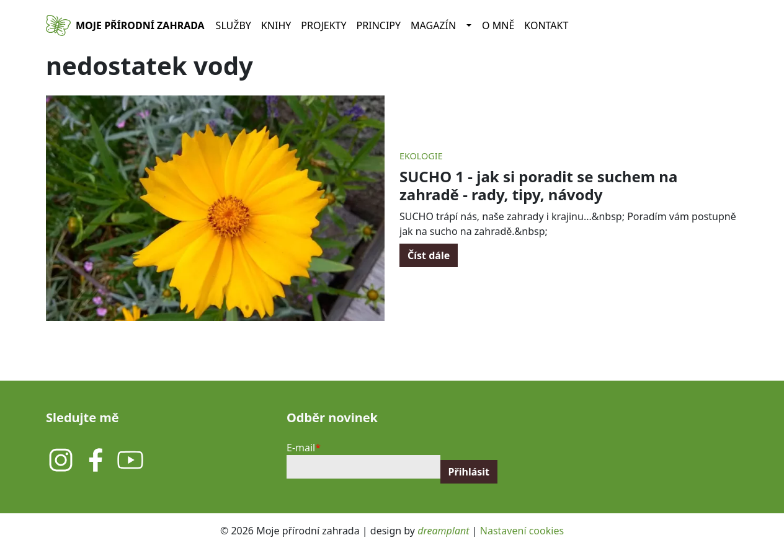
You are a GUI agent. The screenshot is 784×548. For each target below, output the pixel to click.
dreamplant (443, 530)
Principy (379, 25)
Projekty (323, 25)
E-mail (301, 447)
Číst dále (429, 255)
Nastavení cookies (522, 530)
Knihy (276, 25)
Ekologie (421, 156)
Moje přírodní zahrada (140, 25)
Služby (233, 25)
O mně (498, 25)
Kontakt (546, 25)
